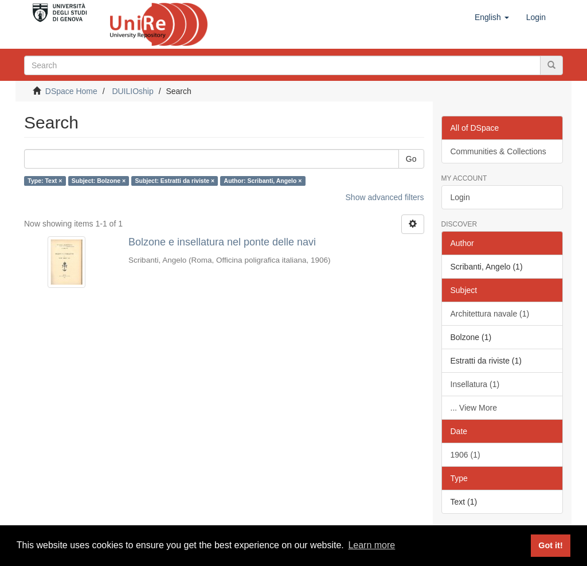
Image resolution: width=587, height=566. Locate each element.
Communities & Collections (498, 151)
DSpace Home (71, 91)
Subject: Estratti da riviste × (175, 180)
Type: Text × (45, 180)
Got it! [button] (550, 545)
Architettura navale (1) (490, 313)
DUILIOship (132, 91)
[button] (492, 17)
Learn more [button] (371, 545)
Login (460, 197)
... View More (474, 407)
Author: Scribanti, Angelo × (263, 180)
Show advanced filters (385, 197)
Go (411, 158)
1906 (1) (465, 454)
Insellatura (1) (475, 384)
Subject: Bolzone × (99, 180)
